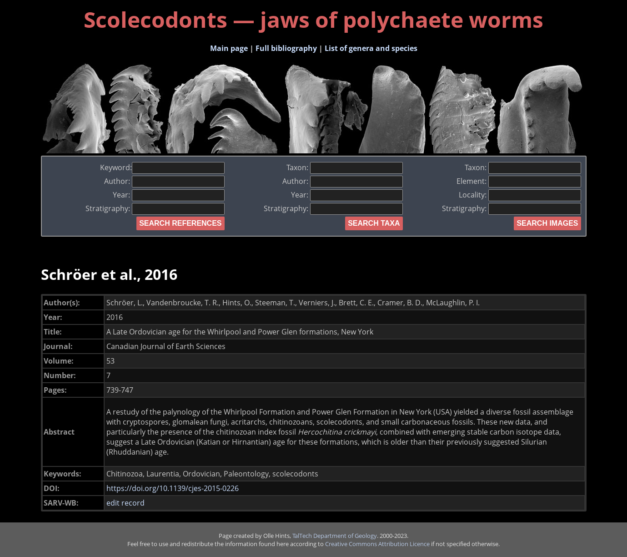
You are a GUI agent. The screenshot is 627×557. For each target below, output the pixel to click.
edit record (125, 503)
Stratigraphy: (155, 208)
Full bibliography (286, 48)
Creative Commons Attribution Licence (377, 544)
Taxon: (344, 167)
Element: (518, 181)
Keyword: (162, 167)
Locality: (520, 195)
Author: (164, 181)
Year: (169, 195)
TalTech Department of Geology (334, 536)
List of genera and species (371, 48)
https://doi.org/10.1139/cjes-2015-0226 (172, 488)
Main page (229, 48)
